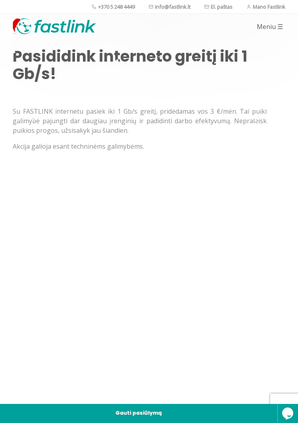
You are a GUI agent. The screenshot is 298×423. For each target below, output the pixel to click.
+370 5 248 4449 (113, 6)
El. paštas (218, 6)
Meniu (270, 27)
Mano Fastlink (265, 6)
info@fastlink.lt (170, 6)
